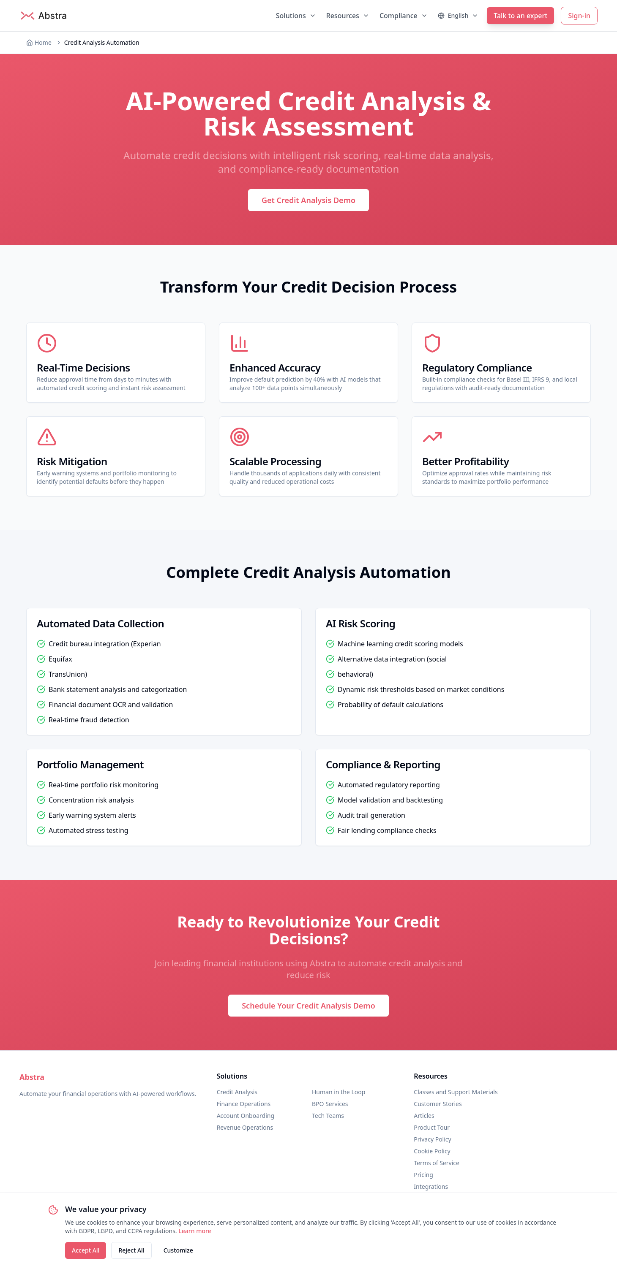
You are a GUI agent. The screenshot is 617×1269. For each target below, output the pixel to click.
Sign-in (579, 15)
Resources (347, 15)
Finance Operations (244, 1104)
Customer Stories (437, 1104)
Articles (424, 1116)
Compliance (403, 15)
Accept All (85, 1250)
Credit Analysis (237, 1092)
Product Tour (432, 1127)
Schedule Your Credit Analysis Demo (308, 1006)
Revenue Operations (245, 1127)
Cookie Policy (432, 1151)
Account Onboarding (245, 1116)
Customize (178, 1250)
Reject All (131, 1250)
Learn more (194, 1231)
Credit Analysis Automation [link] (101, 42)
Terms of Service (436, 1163)
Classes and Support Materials (455, 1092)
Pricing (423, 1175)
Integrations (431, 1186)
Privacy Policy (432, 1139)
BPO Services (330, 1104)
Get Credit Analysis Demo (308, 200)
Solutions (296, 15)
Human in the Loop (338, 1092)
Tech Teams (328, 1116)
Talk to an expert (520, 15)
